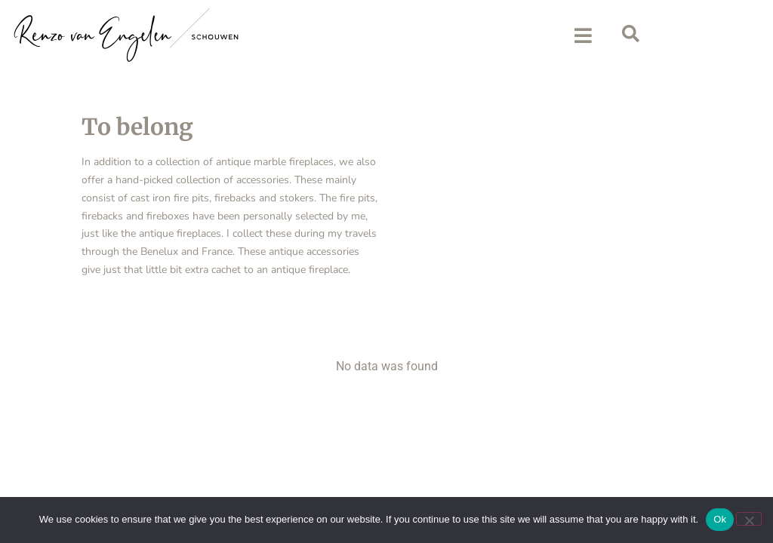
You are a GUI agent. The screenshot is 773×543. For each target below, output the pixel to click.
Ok (719, 519)
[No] (749, 519)
